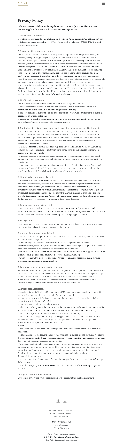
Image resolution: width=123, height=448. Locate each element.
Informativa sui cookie (61, 94)
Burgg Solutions (70, 440)
